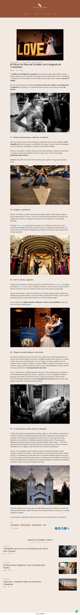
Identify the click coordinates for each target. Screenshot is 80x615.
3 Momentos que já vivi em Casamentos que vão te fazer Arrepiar (25, 549)
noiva (45, 525)
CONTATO (46, 14)
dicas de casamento (14, 525)
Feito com (40, 613)
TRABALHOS (26, 14)
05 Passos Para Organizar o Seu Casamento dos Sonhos (24, 566)
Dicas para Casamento (37, 62)
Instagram (58, 284)
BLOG (55, 14)
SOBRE (37, 14)
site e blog (21, 225)
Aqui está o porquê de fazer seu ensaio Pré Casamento (22, 582)
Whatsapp (22, 286)
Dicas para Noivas (27, 62)
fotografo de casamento (36, 525)
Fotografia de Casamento (25, 525)
